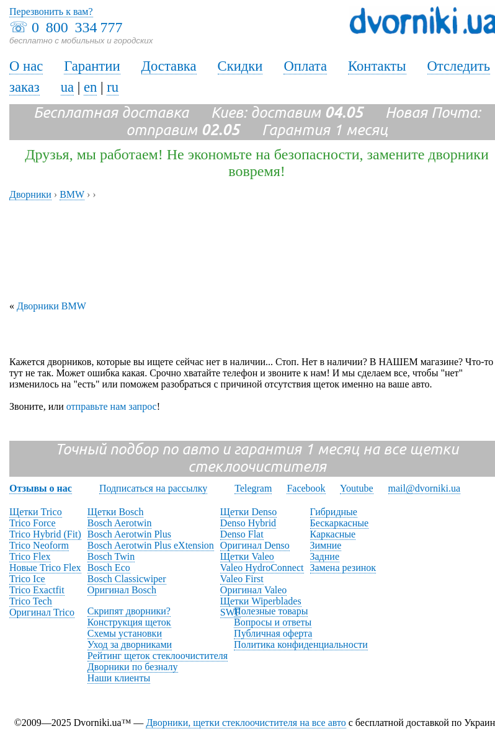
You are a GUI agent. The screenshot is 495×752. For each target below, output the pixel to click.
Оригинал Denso (255, 545)
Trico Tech (30, 601)
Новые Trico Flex (45, 567)
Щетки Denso (248, 511)
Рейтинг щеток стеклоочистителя (157, 655)
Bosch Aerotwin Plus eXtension (150, 545)
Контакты (377, 66)
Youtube (356, 488)
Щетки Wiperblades (260, 601)
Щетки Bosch (115, 511)
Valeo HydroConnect (262, 567)
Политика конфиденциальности (301, 644)
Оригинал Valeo (253, 590)
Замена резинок (343, 567)
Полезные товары (271, 611)
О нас (26, 66)
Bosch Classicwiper (126, 578)
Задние (324, 556)
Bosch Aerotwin (119, 523)
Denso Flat (242, 534)
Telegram (253, 488)
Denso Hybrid (248, 523)
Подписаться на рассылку (153, 488)
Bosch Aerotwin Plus (129, 534)
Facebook (306, 488)
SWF (230, 612)
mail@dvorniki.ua (424, 488)
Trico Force (32, 523)
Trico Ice (27, 578)
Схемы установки (124, 633)
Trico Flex (30, 556)
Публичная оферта (273, 633)
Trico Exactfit (37, 590)
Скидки (240, 66)
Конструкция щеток (129, 622)
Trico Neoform (39, 545)
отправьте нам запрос (111, 406)
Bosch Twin (111, 556)
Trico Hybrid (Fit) (45, 534)
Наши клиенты (118, 678)
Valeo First (242, 578)
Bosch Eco (108, 567)
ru (112, 87)
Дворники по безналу (132, 666)
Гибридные (333, 511)
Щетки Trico (35, 511)
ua (67, 87)
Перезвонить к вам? (51, 11)
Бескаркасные (339, 523)
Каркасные (333, 534)
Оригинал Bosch (121, 590)
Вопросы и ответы (272, 622)
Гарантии (92, 66)
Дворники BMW (51, 306)
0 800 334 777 (77, 27)
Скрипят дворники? (129, 611)
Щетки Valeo (247, 556)
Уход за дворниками (129, 644)
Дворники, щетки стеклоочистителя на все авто (246, 722)
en (90, 87)
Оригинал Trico (41, 612)
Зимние (326, 545)
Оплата (305, 66)
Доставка (169, 66)
